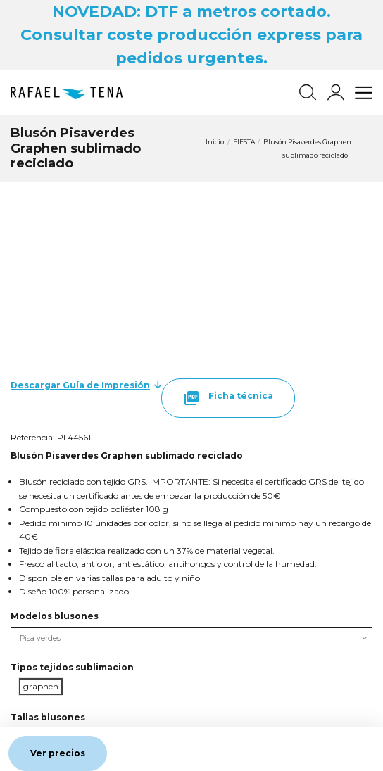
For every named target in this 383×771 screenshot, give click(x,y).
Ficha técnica (228, 398)
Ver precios (57, 753)
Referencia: (33, 437)
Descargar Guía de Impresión (80, 385)
